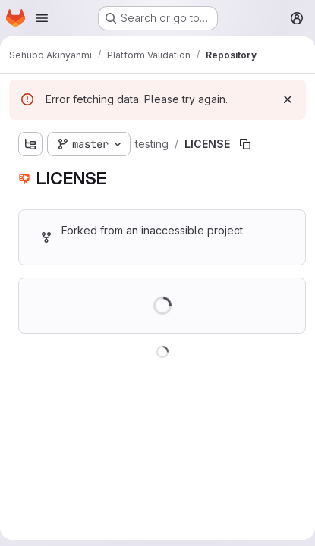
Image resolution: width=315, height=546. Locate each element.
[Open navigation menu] (42, 18)
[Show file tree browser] (30, 144)
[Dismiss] (288, 99)
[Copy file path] (245, 144)
